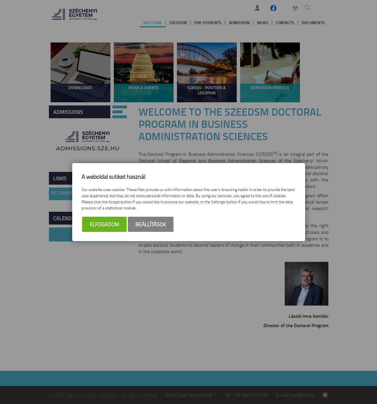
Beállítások (150, 224)
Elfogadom (104, 224)
